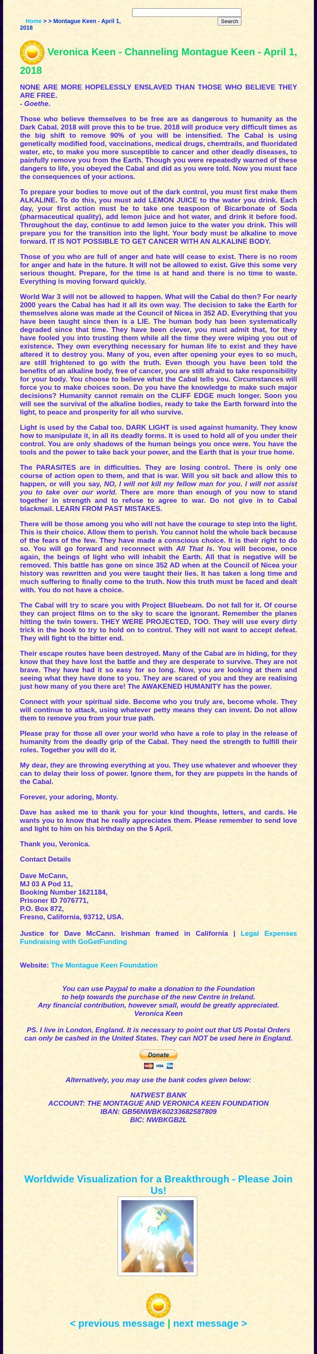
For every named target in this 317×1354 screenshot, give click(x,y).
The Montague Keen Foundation (104, 965)
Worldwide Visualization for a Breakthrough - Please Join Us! (158, 1184)
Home (34, 21)
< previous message (117, 1323)
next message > (210, 1323)
